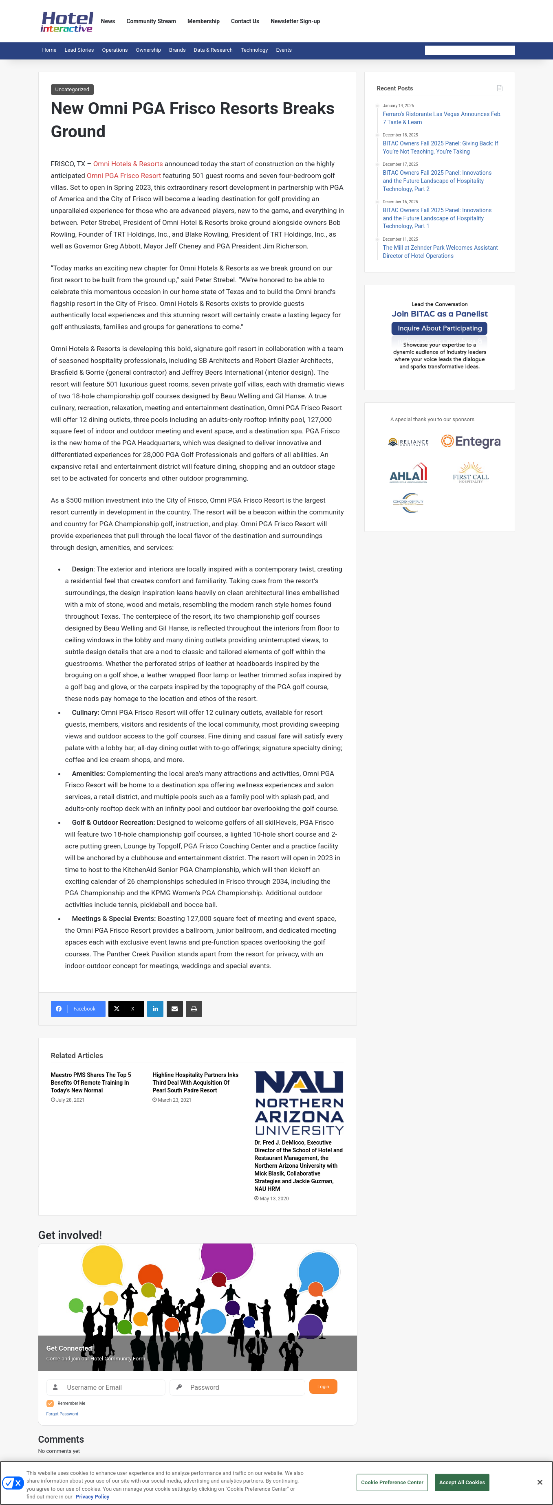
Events (284, 50)
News (108, 21)
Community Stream (151, 21)
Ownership (148, 50)
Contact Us (245, 21)
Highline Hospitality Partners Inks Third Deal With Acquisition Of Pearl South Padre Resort (195, 1083)
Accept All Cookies (462, 1484)
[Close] (540, 1483)
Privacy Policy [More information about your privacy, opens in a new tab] (92, 1498)
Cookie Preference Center (392, 1484)
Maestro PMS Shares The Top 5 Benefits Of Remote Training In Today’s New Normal (91, 1083)
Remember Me (72, 1403)
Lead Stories (79, 50)
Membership (203, 21)
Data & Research (213, 50)
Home (49, 50)
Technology (254, 50)
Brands (177, 50)
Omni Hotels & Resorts (127, 164)
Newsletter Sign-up (295, 21)
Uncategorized (72, 89)
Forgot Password (62, 1414)
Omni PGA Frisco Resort (124, 175)
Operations (115, 50)
